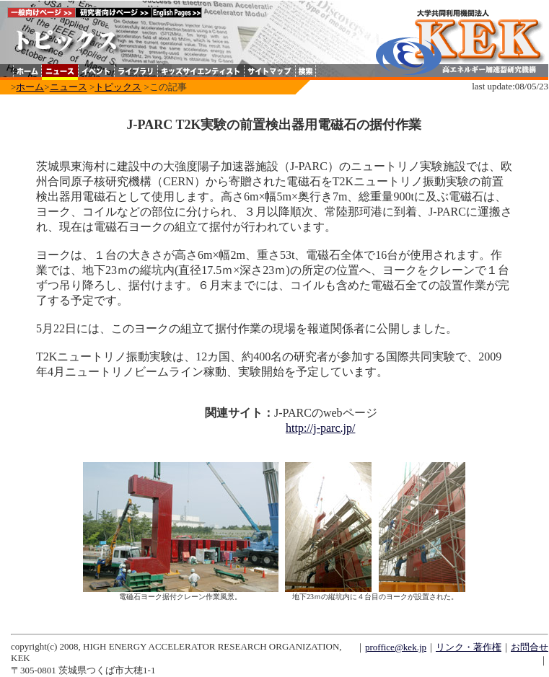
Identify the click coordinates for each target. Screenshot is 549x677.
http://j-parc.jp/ (320, 428)
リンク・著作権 (468, 647)
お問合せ (529, 647)
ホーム (30, 86)
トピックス (118, 86)
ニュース (68, 86)
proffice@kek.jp (395, 647)
